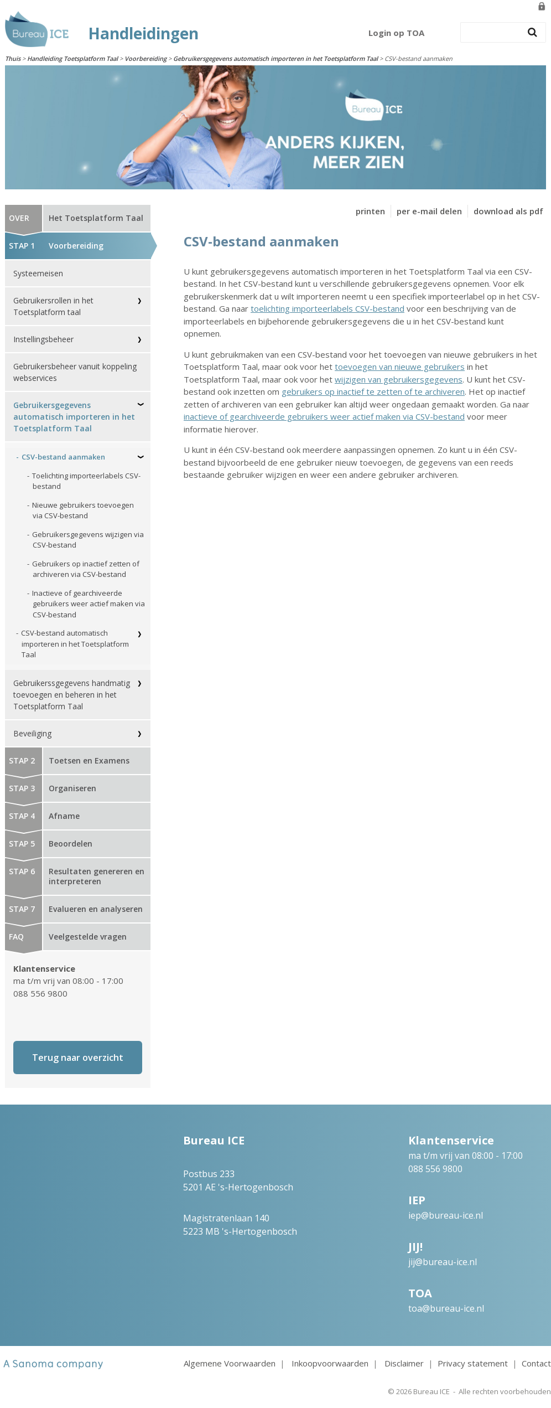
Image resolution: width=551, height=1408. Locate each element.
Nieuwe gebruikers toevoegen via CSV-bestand (83, 510)
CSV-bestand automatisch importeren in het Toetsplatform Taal (75, 643)
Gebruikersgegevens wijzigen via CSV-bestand (88, 539)
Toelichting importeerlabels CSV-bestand (86, 481)
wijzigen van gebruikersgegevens (398, 379)
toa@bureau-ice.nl (446, 1308)
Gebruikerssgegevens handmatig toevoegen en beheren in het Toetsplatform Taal (71, 694)
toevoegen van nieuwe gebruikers (400, 366)
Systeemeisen (38, 273)
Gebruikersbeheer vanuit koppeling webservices (75, 372)
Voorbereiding (145, 58)
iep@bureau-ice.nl (445, 1215)
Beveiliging (32, 733)
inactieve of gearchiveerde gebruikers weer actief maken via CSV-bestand (324, 416)
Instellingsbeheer (43, 339)
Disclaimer (404, 1363)
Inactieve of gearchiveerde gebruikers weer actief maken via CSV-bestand (88, 604)
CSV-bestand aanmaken (63, 457)
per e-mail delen (429, 210)
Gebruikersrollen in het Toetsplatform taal (53, 306)
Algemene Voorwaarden (230, 1363)
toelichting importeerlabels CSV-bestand (327, 308)
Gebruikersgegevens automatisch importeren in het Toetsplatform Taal (275, 58)
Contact (536, 1363)
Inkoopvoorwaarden (330, 1363)
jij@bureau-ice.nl (442, 1262)
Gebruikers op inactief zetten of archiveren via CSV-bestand (85, 569)
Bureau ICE (431, 1391)
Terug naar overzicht (77, 1057)
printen (370, 210)
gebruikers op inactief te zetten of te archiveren (373, 391)
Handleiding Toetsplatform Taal (72, 58)
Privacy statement (473, 1363)
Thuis (12, 58)
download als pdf (508, 210)
